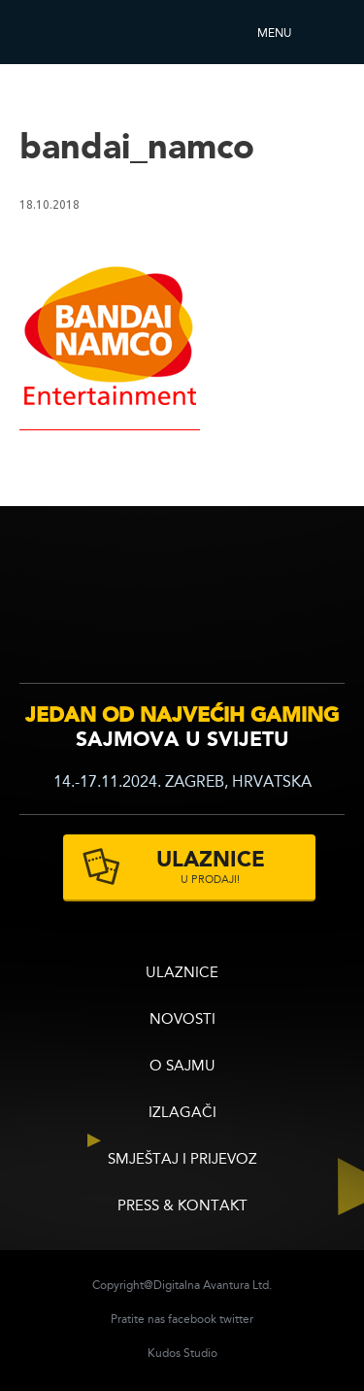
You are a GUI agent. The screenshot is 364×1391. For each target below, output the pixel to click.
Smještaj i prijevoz (182, 1160)
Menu (274, 34)
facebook (192, 1320)
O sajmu (182, 1067)
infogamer (75, 606)
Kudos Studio (182, 1354)
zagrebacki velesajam (304, 603)
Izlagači (182, 1113)
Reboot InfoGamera (73, 32)
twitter (236, 1320)
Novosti (182, 1020)
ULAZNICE (182, 974)
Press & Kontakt (182, 1207)
